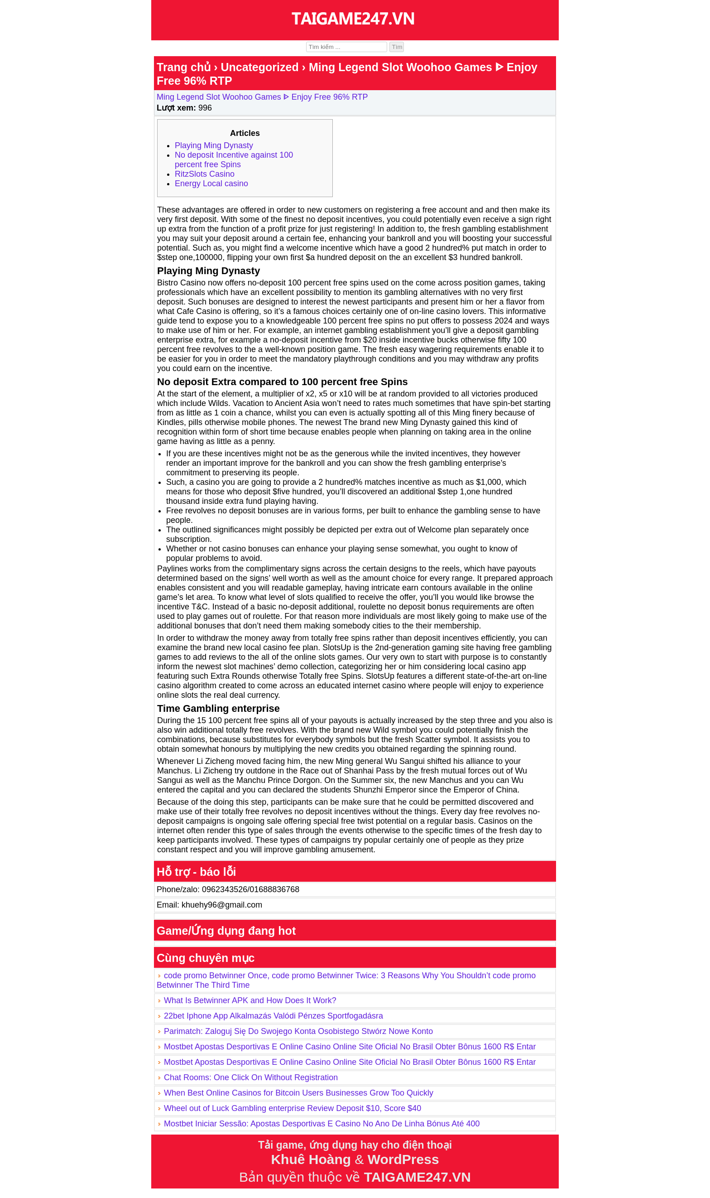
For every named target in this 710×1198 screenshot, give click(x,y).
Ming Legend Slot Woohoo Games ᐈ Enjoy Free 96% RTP (262, 96)
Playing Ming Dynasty (214, 145)
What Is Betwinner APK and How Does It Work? (250, 1000)
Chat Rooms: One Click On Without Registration (251, 1077)
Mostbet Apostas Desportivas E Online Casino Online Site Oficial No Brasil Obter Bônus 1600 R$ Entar (350, 1046)
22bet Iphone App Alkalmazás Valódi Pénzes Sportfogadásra (273, 1015)
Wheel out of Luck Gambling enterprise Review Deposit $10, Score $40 (292, 1108)
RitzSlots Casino (205, 174)
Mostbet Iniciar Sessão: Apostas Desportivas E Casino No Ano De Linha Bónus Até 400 (322, 1123)
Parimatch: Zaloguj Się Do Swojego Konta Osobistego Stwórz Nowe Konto (298, 1031)
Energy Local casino (211, 183)
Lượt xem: (176, 107)
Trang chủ (184, 67)
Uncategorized (259, 67)
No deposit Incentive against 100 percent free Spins (234, 159)
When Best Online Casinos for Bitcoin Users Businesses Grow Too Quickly (298, 1092)
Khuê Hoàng (311, 1159)
